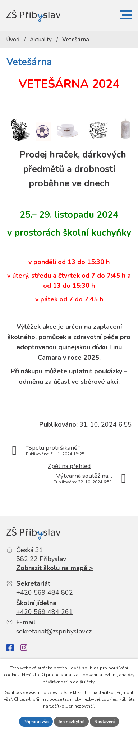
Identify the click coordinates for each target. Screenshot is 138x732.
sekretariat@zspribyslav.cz (54, 631)
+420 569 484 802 (44, 592)
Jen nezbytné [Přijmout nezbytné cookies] (71, 721)
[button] (126, 14)
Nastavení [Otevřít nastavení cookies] (104, 721)
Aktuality (41, 39)
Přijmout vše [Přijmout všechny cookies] (36, 721)
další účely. (84, 682)
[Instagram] (23, 647)
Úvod (12, 39)
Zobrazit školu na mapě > (54, 568)
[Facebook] (10, 647)
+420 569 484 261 (44, 612)
